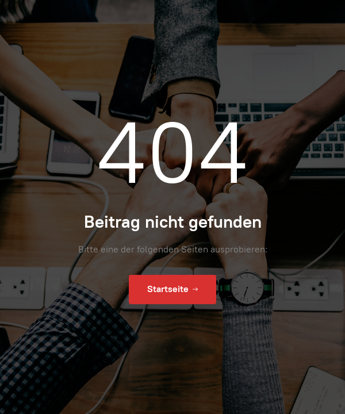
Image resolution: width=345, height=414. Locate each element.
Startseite (172, 289)
